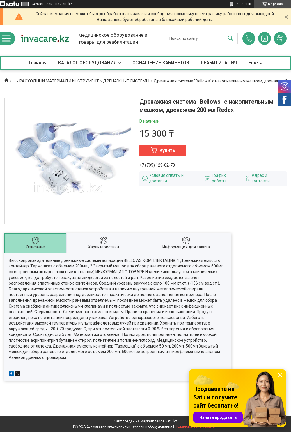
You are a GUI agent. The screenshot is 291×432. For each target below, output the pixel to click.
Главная (38, 63)
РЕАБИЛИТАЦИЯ (219, 63)
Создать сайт (43, 4)
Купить (167, 150)
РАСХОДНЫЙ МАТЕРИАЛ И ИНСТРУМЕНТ (59, 81)
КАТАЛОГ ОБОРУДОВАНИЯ (87, 63)
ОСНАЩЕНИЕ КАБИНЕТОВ (160, 63)
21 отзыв (243, 4)
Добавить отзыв (280, 38)
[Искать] (230, 38)
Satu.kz (171, 421)
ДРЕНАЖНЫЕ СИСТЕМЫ (126, 81)
